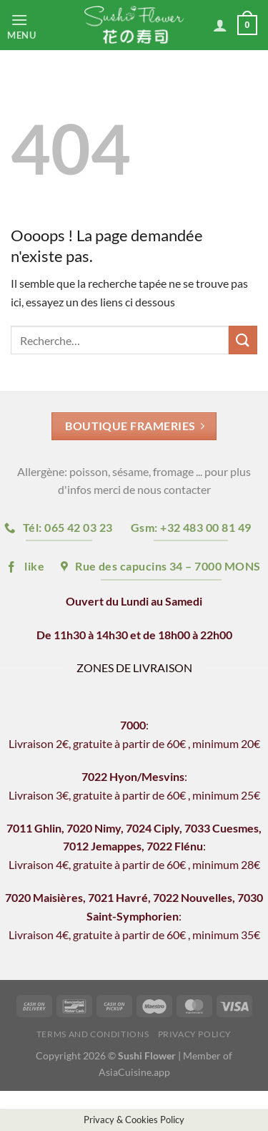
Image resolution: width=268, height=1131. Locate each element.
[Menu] (34, 25)
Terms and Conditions (92, 1034)
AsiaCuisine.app (134, 1072)
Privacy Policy (195, 1034)
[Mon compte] (220, 25)
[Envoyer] (243, 340)
